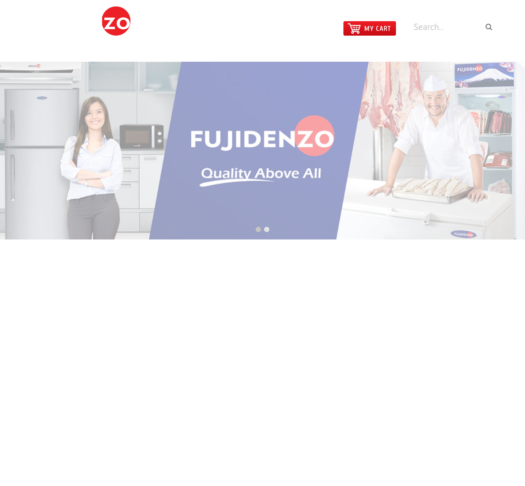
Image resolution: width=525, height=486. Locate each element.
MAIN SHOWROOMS (307, 51)
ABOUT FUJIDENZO (418, 51)
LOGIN (465, 4)
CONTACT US (363, 51)
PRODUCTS (252, 51)
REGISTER (488, 4)
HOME (213, 51)
